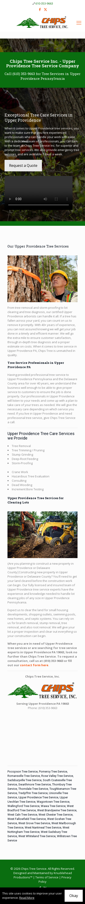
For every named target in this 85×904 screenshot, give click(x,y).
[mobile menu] (79, 22)
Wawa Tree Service (53, 806)
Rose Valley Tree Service (57, 776)
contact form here (34, 665)
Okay (73, 895)
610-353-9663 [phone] (44, 3)
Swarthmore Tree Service (34, 784)
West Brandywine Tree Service (56, 810)
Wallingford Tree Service (23, 806)
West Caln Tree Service (22, 814)
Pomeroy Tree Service (53, 771)
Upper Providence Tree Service (38, 797)
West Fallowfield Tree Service (26, 819)
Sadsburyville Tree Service (24, 780)
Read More (26, 898)
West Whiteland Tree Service (37, 836)
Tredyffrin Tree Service (33, 793)
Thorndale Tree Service (33, 788)
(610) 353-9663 (23, 73)
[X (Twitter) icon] (45, 9)
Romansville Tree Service (23, 776)
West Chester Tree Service (56, 814)
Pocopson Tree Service (22, 771)
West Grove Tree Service (34, 823)
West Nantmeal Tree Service (43, 827)
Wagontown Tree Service (53, 801)
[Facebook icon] (39, 9)
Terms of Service (46, 877)
